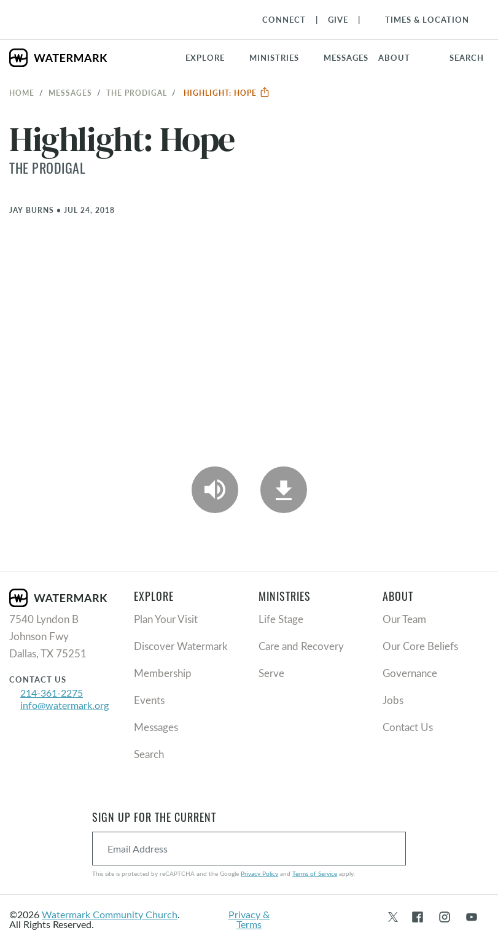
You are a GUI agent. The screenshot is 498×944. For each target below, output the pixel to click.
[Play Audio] (215, 489)
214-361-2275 (51, 692)
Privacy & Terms (249, 919)
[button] (281, 57)
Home (21, 93)
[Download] (283, 489)
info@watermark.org (64, 704)
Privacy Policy (259, 873)
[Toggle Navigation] (421, 19)
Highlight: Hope (227, 93)
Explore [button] (205, 57)
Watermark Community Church (109, 914)
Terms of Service (314, 873)
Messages (70, 93)
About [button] (394, 57)
